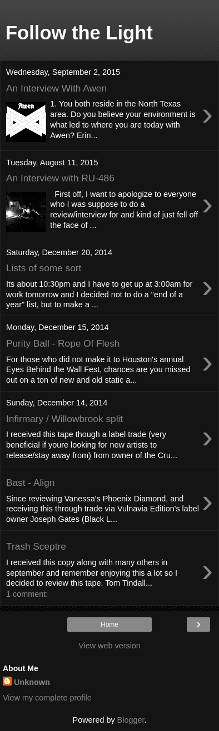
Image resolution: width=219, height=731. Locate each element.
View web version (109, 645)
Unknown (32, 682)
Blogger (131, 719)
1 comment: (27, 594)
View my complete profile (47, 697)
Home (109, 624)
